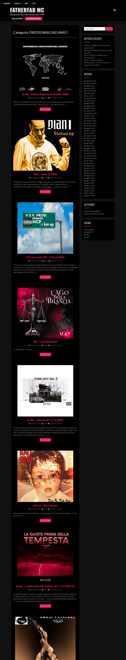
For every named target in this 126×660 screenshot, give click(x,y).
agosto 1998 (89, 196)
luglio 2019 (89, 161)
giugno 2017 (89, 168)
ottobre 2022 (90, 111)
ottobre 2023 (90, 101)
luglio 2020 (89, 143)
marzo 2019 (89, 163)
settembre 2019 (91, 158)
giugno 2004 (89, 186)
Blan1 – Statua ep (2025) (94, 60)
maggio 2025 (89, 86)
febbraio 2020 (90, 151)
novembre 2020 (90, 138)
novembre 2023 (90, 98)
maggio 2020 (89, 148)
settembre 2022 (91, 113)
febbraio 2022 (90, 118)
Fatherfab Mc (27, 10)
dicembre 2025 (90, 81)
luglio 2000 (89, 193)
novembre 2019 (90, 156)
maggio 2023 (89, 106)
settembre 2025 (91, 83)
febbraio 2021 (90, 131)
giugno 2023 (89, 103)
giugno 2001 (89, 188)
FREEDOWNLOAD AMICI (33, 18)
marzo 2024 (89, 96)
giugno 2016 (89, 171)
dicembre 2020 (90, 136)
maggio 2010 (89, 178)
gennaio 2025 (90, 88)
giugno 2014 (89, 173)
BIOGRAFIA (7, 3)
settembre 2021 (91, 126)
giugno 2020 (89, 146)
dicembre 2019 (90, 153)
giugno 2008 (89, 181)
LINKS (26, 3)
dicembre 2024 (90, 91)
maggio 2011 (89, 176)
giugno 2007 (89, 183)
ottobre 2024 (90, 93)
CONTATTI (17, 3)
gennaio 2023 (90, 108)
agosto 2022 (89, 116)
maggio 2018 (89, 166)
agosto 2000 (89, 191)
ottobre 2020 (90, 141)
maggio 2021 (89, 128)
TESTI (34, 3)
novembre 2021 (90, 123)
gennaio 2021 (90, 133)
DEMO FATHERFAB (17, 18)
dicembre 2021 (90, 121)
